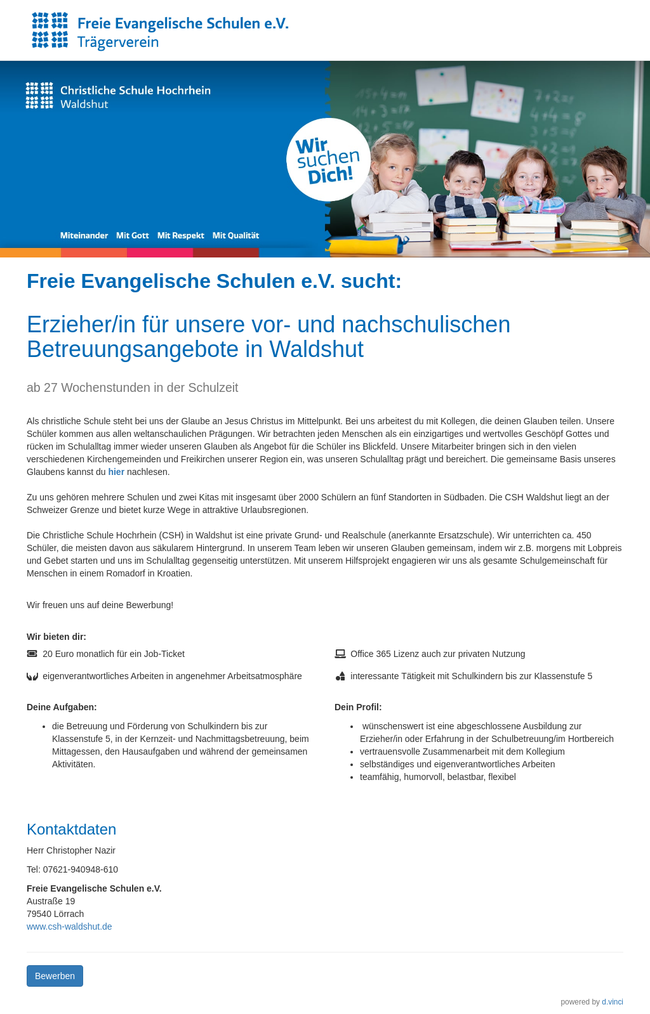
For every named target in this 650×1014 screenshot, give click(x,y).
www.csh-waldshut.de (69, 926)
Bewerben (55, 976)
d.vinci (612, 1002)
